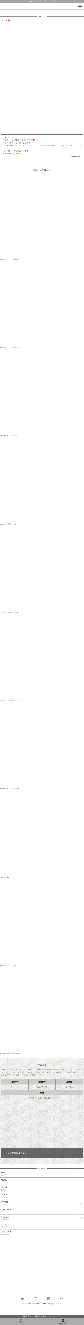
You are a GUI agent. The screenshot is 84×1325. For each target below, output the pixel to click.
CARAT (43, 1304)
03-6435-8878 (42, 1087)
